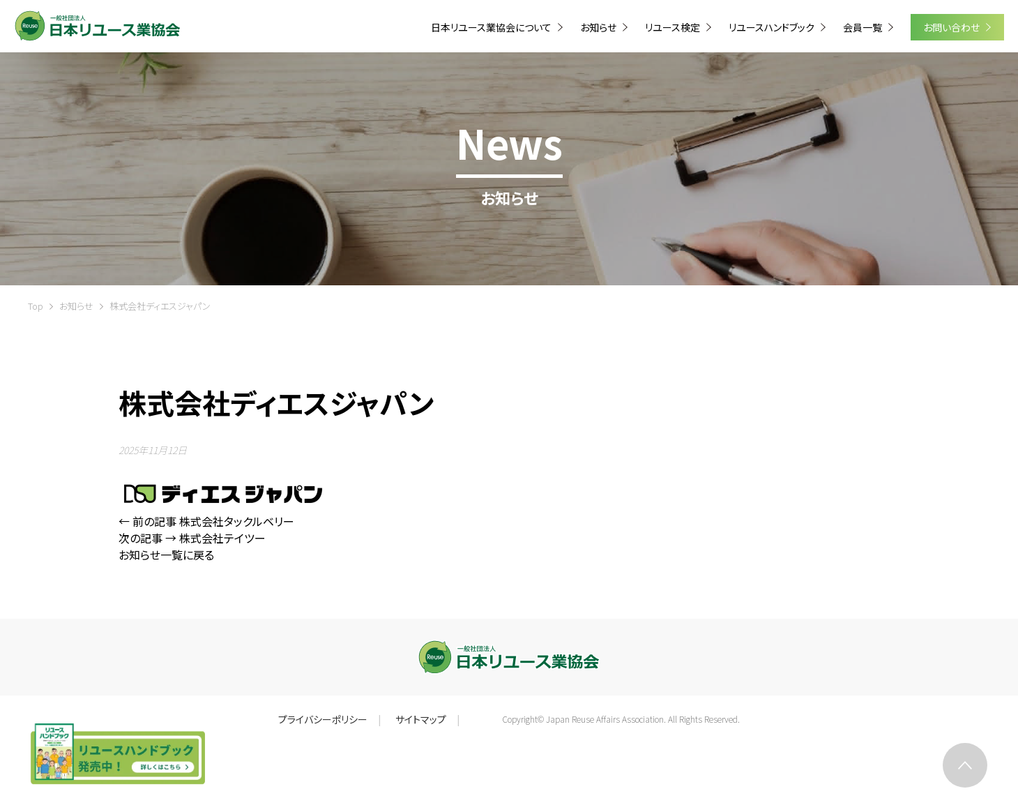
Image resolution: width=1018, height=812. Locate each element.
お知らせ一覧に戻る (166, 554)
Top (35, 306)
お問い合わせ (952, 27)
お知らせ (76, 306)
